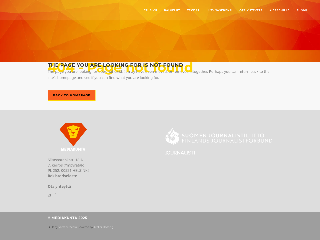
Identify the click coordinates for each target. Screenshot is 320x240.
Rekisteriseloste (62, 175)
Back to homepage (71, 95)
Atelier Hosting (103, 227)
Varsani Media (67, 227)
